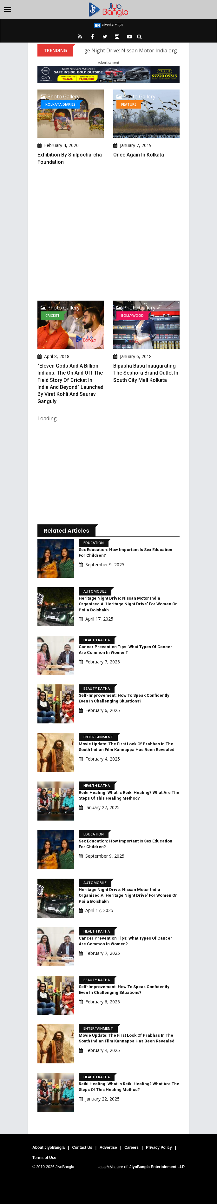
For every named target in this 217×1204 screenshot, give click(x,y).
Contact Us (82, 1147)
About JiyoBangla (48, 1147)
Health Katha (96, 639)
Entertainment (98, 737)
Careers (131, 1147)
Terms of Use (44, 1157)
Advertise (108, 1147)
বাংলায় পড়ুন (108, 25)
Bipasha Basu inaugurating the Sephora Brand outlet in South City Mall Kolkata (145, 373)
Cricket (52, 315)
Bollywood (132, 315)
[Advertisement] (108, 233)
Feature (128, 104)
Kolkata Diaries (60, 104)
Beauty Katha (96, 688)
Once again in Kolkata (138, 155)
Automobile (95, 591)
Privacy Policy (159, 1147)
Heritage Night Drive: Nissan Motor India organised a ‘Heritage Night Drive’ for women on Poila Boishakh (128, 604)
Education (93, 542)
